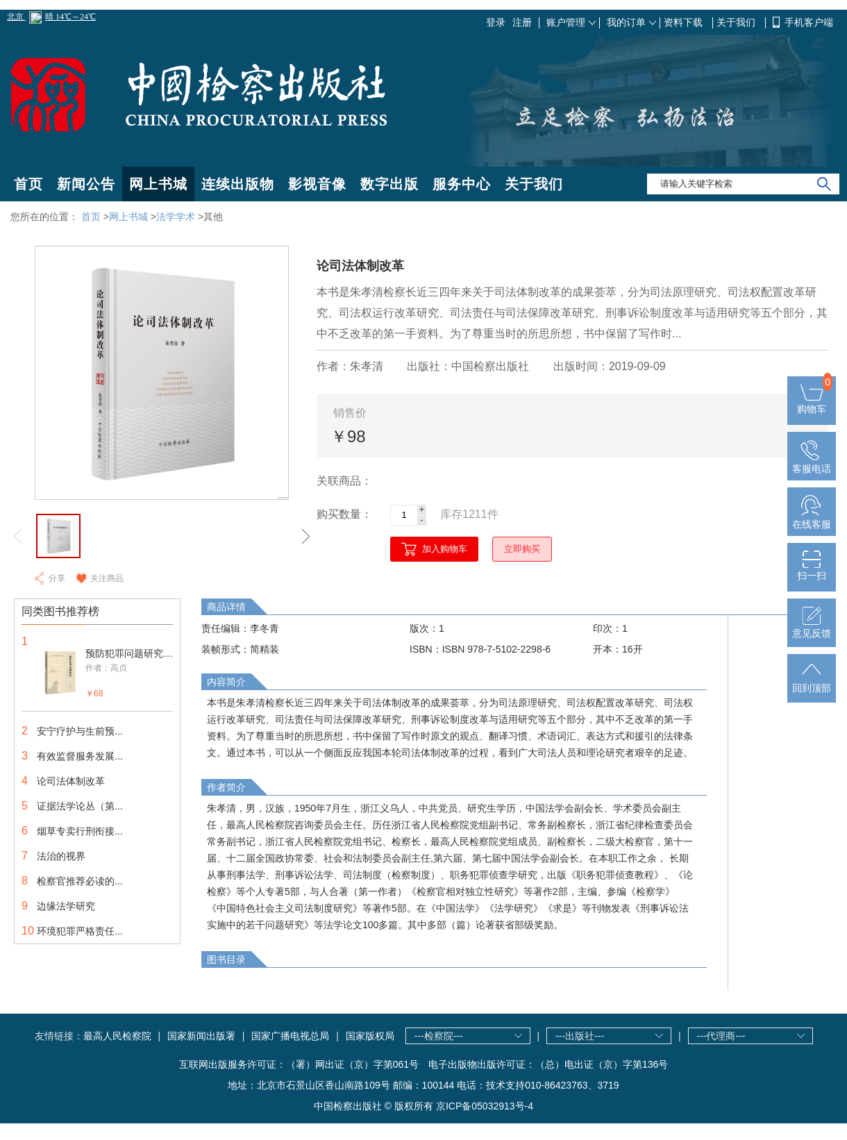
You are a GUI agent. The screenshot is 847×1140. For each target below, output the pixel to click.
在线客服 (811, 519)
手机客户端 (809, 22)
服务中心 (462, 184)
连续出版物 (237, 184)
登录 (495, 22)
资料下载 (684, 22)
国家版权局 (370, 1035)
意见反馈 (811, 628)
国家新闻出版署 (201, 1035)
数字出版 (389, 184)
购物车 (811, 403)
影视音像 (317, 184)
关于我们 (737, 22)
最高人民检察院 (117, 1035)
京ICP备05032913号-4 (484, 1106)
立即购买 (522, 549)
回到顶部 (811, 682)
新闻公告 (86, 184)
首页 (28, 184)
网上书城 (158, 184)
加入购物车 (444, 549)
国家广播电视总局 (290, 1035)
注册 (522, 22)
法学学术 (175, 216)
